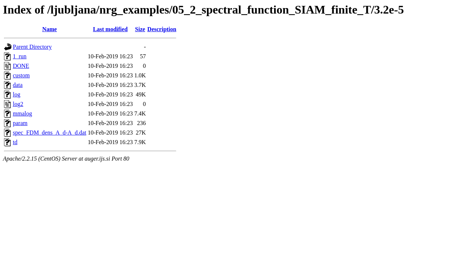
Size (140, 29)
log (16, 94)
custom (21, 75)
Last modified (110, 29)
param (20, 123)
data (18, 85)
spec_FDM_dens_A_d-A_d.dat (49, 132)
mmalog (22, 113)
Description (161, 29)
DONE (21, 66)
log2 (18, 104)
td (15, 142)
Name (49, 29)
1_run (19, 56)
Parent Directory (32, 47)
